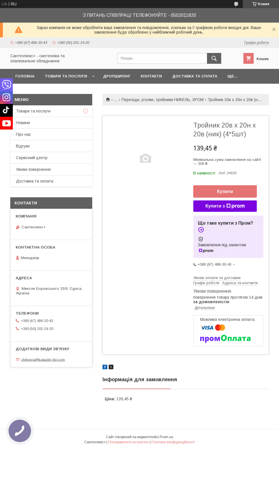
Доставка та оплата (34, 181)
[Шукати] (214, 58)
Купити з (225, 206)
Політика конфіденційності (173, 442)
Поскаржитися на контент (128, 442)
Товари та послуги (66, 76)
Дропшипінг (116, 76)
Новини (23, 122)
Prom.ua (166, 437)
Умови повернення (33, 169)
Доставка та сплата (194, 76)
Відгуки (23, 146)
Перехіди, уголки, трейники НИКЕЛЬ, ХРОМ (163, 99)
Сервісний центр (32, 157)
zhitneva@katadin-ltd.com (43, 359)
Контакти (151, 76)
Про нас (23, 134)
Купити (225, 191)
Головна (24, 76)
